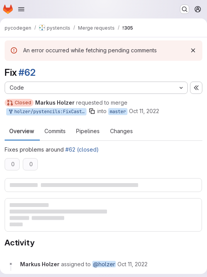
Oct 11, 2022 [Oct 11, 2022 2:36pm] (144, 111)
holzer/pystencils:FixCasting (47, 111)
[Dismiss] (193, 50)
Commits (55, 131)
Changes (121, 131)
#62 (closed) (82, 149)
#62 (27, 72)
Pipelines (88, 131)
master (118, 111)
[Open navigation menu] (21, 9)
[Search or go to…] (184, 9)
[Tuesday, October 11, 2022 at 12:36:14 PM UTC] (132, 264)
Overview (21, 131)
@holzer (104, 264)
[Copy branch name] (92, 111)
